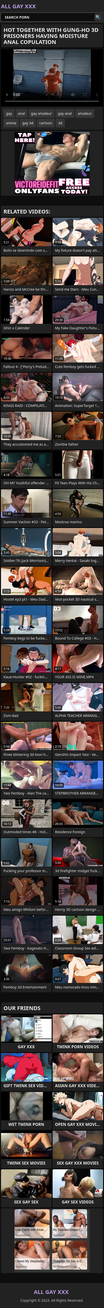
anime (11, 123)
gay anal (65, 113)
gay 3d (27, 123)
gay (9, 113)
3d (60, 123)
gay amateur (41, 113)
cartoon (45, 123)
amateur (85, 113)
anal (21, 113)
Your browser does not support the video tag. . (52, 78)
